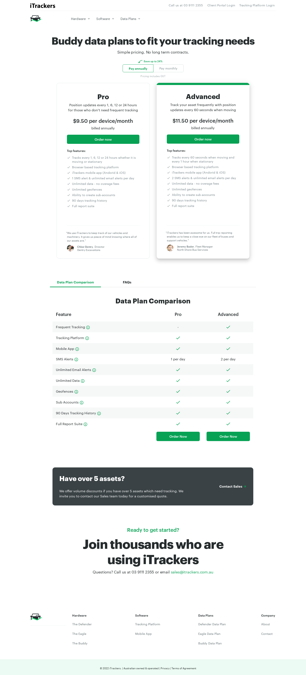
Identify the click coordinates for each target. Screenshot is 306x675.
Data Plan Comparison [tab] (75, 281)
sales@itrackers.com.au (190, 570)
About (265, 622)
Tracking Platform (146, 622)
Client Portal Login (225, 5)
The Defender (81, 622)
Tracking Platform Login (258, 5)
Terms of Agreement (181, 666)
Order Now (178, 434)
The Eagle (79, 632)
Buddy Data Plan (209, 641)
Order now (103, 139)
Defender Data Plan (211, 622)
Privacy (164, 666)
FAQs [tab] (127, 281)
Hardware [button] (80, 18)
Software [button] (103, 18)
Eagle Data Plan (209, 632)
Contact (266, 632)
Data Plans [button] (128, 18)
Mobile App (142, 632)
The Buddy (79, 641)
